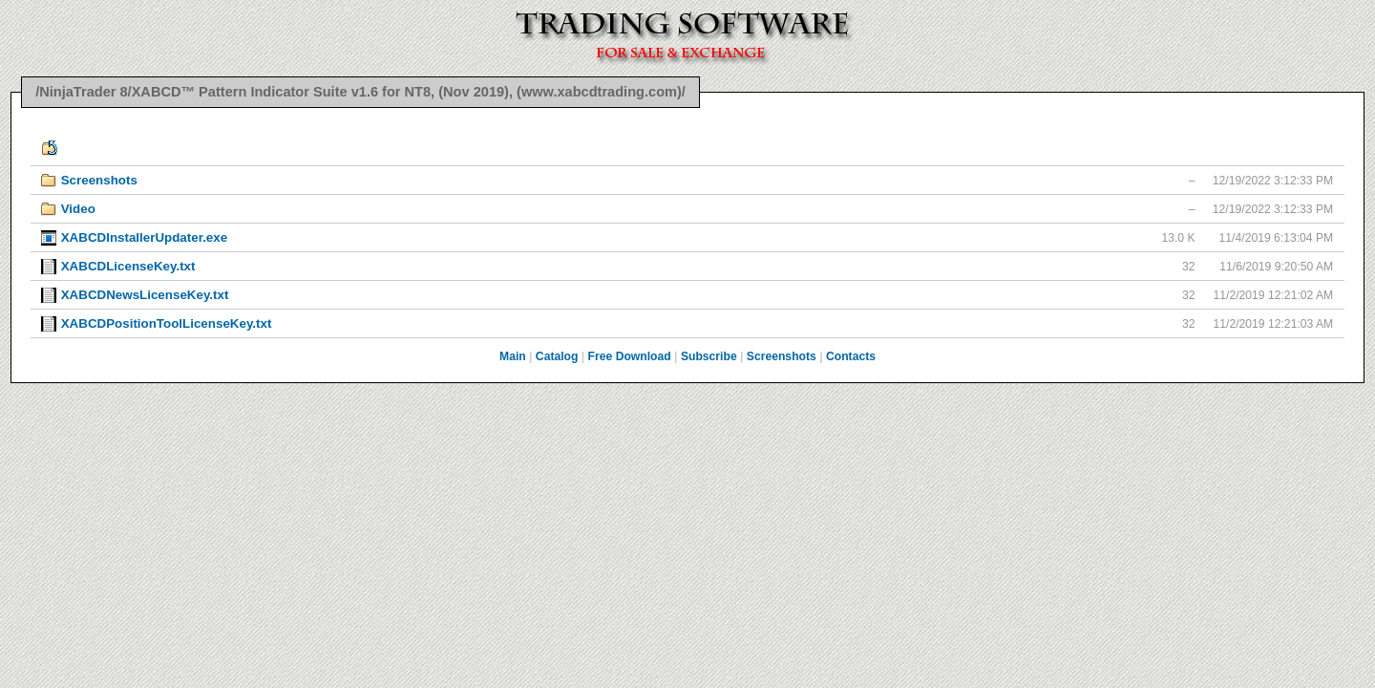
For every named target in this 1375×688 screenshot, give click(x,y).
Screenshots (99, 180)
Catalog (557, 356)
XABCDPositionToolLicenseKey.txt (166, 323)
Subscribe (709, 356)
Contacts (851, 356)
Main (512, 356)
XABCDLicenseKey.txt (128, 266)
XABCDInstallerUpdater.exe (144, 237)
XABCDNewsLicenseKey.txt (145, 295)
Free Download (629, 356)
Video (78, 209)
